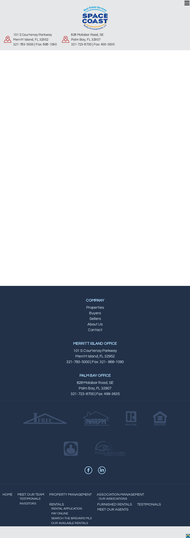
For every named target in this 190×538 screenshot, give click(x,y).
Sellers (95, 319)
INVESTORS (28, 503)
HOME (7, 494)
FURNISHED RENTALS (114, 504)
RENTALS (56, 504)
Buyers (95, 313)
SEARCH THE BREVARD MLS (71, 518)
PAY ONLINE (59, 513)
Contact (95, 330)
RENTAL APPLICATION (66, 508)
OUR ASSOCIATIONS (113, 498)
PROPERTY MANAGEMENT (70, 494)
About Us (95, 324)
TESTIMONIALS (30, 498)
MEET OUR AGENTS (113, 509)
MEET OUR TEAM (31, 494)
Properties (95, 307)
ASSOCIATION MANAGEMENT (120, 494)
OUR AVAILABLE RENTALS (69, 523)
